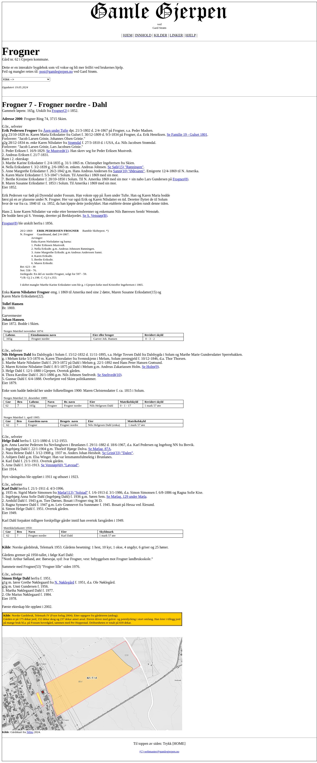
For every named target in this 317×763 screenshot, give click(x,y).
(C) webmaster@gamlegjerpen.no (159, 751)
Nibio (30, 732)
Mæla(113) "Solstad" (73, 492)
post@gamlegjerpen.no (56, 71)
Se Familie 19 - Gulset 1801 (187, 134)
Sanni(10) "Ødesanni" (129, 171)
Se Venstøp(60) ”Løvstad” (60, 465)
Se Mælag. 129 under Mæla (126, 496)
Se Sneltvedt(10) (109, 375)
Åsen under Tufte (55, 130)
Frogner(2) (59, 111)
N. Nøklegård (64, 582)
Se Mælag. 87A (99, 449)
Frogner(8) (180, 179)
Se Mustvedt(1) (57, 151)
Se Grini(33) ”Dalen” (117, 453)
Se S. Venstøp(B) (95, 215)
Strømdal (74, 143)
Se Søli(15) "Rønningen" (126, 167)
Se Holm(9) (150, 367)
